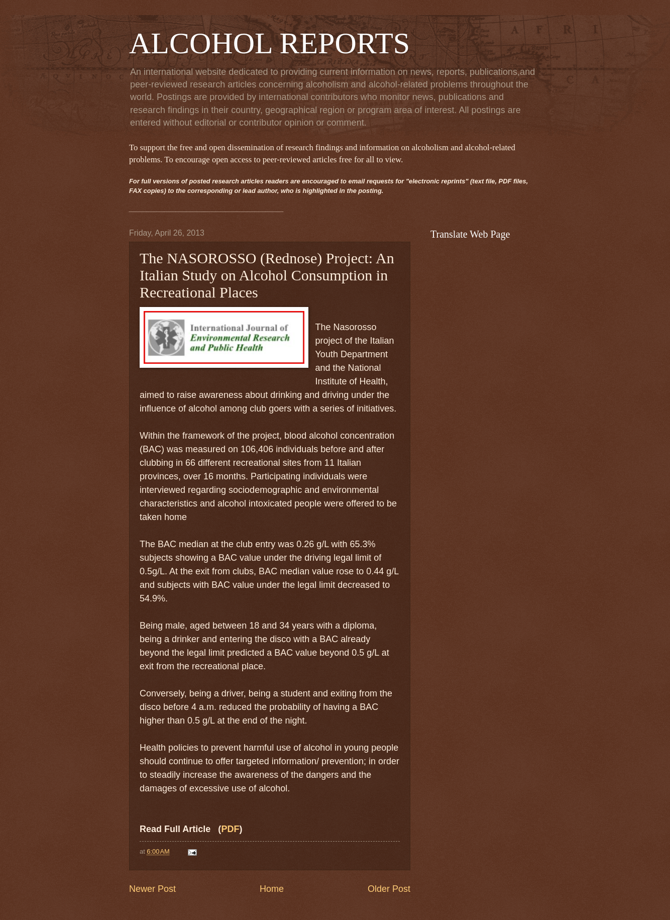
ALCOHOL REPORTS (269, 43)
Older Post (389, 889)
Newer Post (152, 889)
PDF (230, 829)
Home (272, 889)
